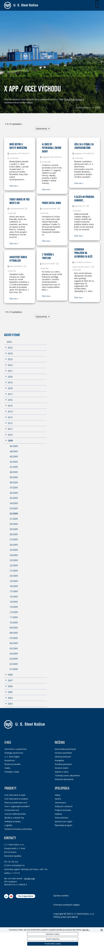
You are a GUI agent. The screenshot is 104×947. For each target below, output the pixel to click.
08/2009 (14, 632)
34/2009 (14, 503)
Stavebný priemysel (63, 764)
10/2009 (14, 622)
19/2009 (14, 581)
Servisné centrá (61, 768)
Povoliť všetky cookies (53, 944)
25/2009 (14, 549)
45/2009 (14, 446)
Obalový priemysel (63, 756)
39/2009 (14, 477)
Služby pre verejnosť (63, 806)
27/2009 (14, 539)
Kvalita (7, 768)
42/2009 (14, 461)
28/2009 (14, 534)
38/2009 (14, 482)
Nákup (57, 795)
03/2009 (14, 658)
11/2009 (14, 617)
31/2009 (14, 518)
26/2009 (14, 544)
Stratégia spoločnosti (13, 753)
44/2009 (14, 451)
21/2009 (14, 570)
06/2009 (14, 643)
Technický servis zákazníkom (67, 775)
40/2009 (14, 472)
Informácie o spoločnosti (15, 749)
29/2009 (14, 529)
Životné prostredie (12, 764)
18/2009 (14, 586)
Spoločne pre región (63, 821)
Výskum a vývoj (61, 771)
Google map (29, 878)
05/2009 (14, 648)
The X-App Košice (73, 99)
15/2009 (14, 596)
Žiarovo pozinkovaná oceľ (15, 802)
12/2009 (14, 612)
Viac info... (86, 930)
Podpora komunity (63, 810)
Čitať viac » (14, 186)
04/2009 (14, 653)
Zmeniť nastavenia (52, 939)
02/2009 (14, 664)
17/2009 (14, 591)
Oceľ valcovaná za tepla (14, 795)
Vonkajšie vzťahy (11, 771)
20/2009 (14, 575)
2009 (97, 107)
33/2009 (14, 508)
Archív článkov (83, 107)
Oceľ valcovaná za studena (16, 798)
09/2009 (14, 627)
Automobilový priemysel (65, 749)
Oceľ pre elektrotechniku (15, 814)
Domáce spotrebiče (63, 753)
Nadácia (58, 814)
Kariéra (58, 798)
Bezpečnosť (9, 760)
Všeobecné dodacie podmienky (18, 829)
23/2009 (14, 560)
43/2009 (14, 456)
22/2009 (14, 565)
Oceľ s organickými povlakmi (17, 806)
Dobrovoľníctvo (61, 817)
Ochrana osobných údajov (66, 904)
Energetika (59, 760)
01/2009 (14, 669)
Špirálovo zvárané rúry (14, 817)
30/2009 (14, 523)
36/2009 (14, 492)
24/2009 (14, 555)
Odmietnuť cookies (53, 934)
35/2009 (14, 498)
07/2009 (14, 638)
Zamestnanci (60, 802)
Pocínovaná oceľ (11, 810)
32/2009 (14, 513)
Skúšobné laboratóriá (64, 779)
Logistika (8, 825)
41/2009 (14, 466)
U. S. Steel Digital (11, 756)
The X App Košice (25, 896)
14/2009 (14, 601)
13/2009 (14, 606)
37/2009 (14, 487)
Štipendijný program (63, 825)
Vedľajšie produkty (12, 821)
